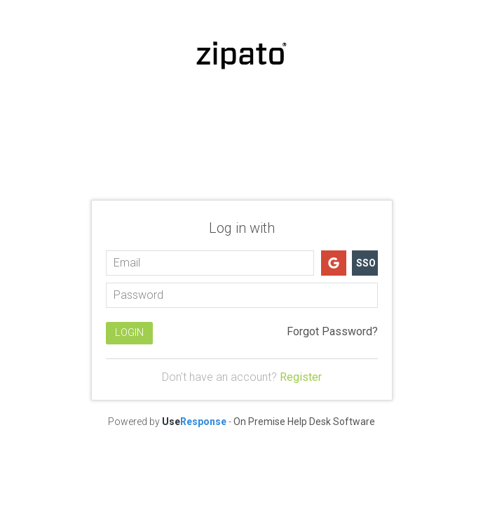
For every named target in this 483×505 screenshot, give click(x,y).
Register (301, 377)
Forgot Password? (332, 331)
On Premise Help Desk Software (304, 421)
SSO (366, 263)
